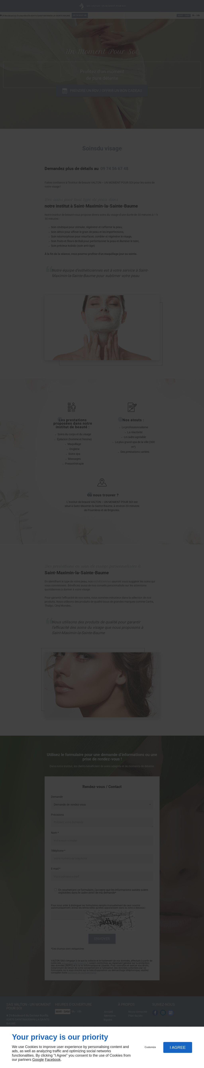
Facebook (53, 1060)
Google (38, 1060)
